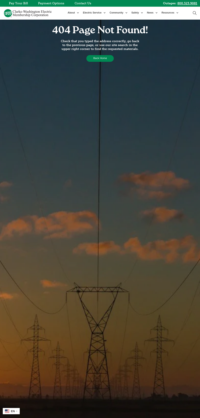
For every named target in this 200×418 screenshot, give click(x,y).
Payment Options (51, 3)
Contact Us (83, 3)
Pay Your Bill (18, 3)
